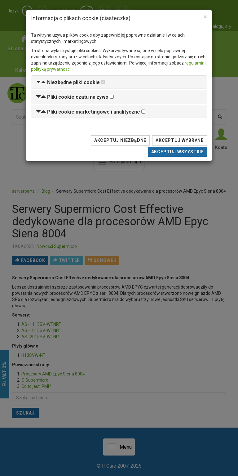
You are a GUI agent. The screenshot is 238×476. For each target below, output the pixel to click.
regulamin (195, 63)
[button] (68, 82)
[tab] (119, 82)
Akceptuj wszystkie (177, 151)
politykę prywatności (51, 69)
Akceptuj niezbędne (120, 140)
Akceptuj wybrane (180, 140)
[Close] (205, 17)
